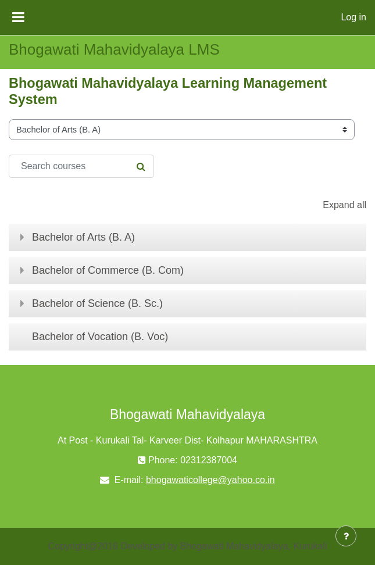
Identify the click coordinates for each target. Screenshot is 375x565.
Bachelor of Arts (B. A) (83, 237)
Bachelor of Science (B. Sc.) (97, 303)
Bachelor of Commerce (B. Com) (108, 270)
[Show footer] (345, 535)
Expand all (344, 205)
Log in (353, 17)
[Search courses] (81, 166)
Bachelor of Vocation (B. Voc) (100, 336)
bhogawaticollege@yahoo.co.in (210, 480)
